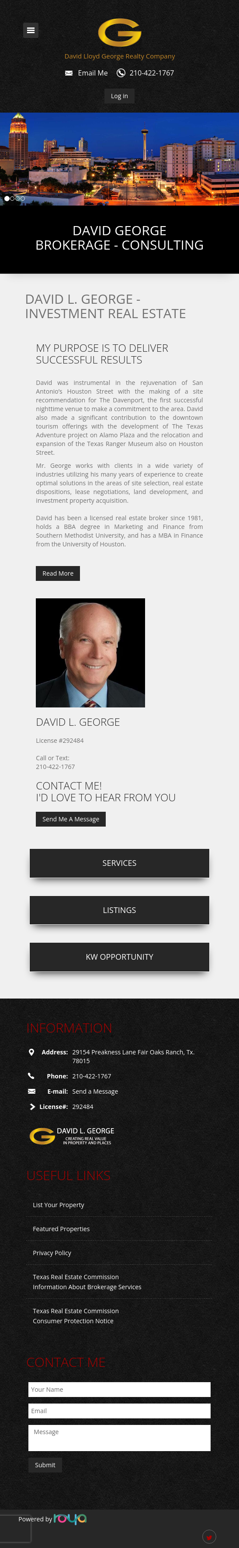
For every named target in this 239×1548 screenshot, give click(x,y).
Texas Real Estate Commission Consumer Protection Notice (76, 1316)
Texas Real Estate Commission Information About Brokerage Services (87, 1282)
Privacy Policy (52, 1253)
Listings (119, 910)
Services (120, 863)
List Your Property (58, 1205)
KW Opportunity (119, 956)
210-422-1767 (152, 73)
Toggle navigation (30, 30)
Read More (57, 573)
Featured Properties (61, 1229)
